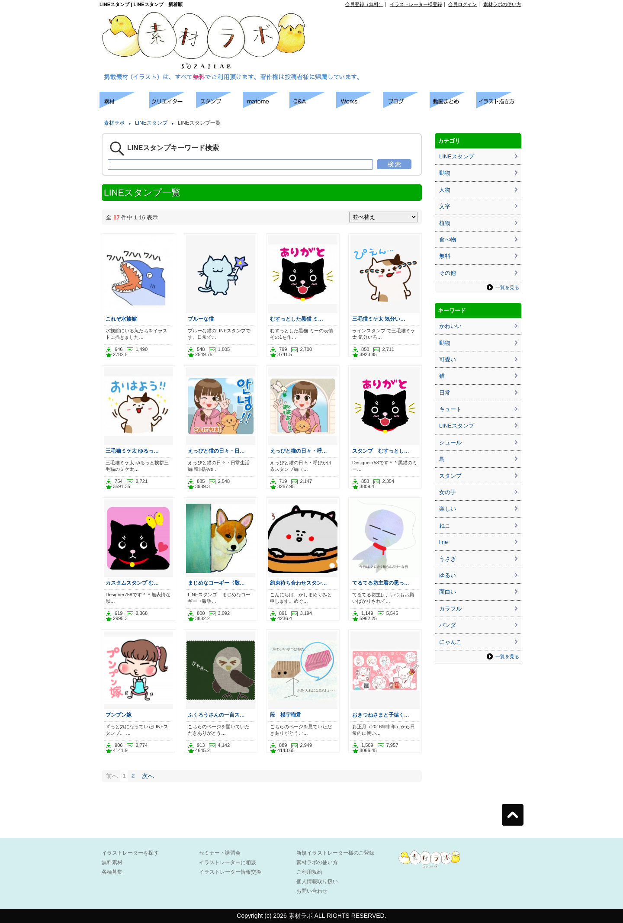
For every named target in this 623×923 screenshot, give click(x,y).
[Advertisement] (422, 26)
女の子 (447, 492)
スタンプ (450, 476)
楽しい (447, 508)
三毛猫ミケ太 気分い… (378, 319)
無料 (444, 256)
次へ (148, 775)
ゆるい (447, 575)
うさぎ (447, 559)
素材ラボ (114, 123)
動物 (444, 173)
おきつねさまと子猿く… (380, 714)
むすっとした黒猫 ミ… (296, 319)
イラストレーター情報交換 (230, 872)
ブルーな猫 (201, 319)
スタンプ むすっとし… (380, 450)
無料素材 (112, 862)
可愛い (447, 359)
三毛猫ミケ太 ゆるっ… (132, 450)
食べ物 (447, 239)
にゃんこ (450, 642)
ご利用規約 (309, 872)
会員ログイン (462, 4)
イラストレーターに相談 (227, 862)
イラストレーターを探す (130, 853)
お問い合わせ (312, 891)
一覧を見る (507, 287)
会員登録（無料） (364, 4)
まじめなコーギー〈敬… (216, 582)
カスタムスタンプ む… (132, 582)
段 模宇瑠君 (285, 714)
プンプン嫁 (119, 714)
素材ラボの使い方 (502, 4)
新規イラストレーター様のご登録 (335, 853)
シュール (450, 442)
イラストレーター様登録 (416, 4)
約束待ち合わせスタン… (298, 582)
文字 (444, 206)
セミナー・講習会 (220, 853)
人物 (444, 190)
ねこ (444, 525)
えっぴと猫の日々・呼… (298, 450)
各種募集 (112, 872)
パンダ (447, 625)
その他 (447, 273)
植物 (444, 223)
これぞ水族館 (121, 319)
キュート (450, 409)
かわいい (450, 326)
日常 (444, 392)
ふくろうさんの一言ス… (216, 714)
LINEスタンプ (151, 123)
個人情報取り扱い (317, 881)
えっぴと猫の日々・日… (216, 450)
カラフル (450, 608)
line (443, 542)
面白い (447, 592)
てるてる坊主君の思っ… (380, 582)
